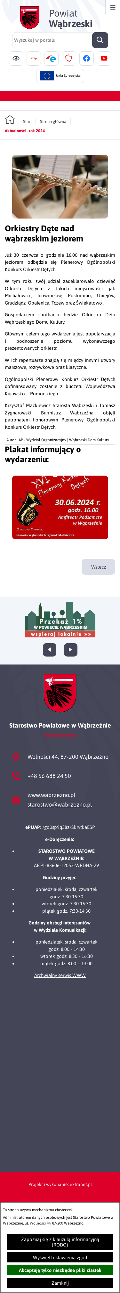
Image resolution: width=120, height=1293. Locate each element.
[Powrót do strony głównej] (18, 120)
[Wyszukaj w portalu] (60, 40)
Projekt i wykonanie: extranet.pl (60, 1184)
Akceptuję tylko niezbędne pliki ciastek (60, 1270)
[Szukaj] (100, 40)
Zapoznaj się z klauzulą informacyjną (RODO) (60, 1242)
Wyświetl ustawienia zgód (60, 1257)
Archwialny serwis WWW (60, 975)
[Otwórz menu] (113, 7)
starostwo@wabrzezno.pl (60, 804)
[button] (60, 216)
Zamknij (60, 1283)
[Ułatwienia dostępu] (16, 58)
